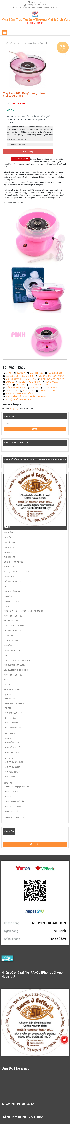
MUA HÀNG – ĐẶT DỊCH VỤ (14, 817)
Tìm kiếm (9, 831)
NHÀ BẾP (7, 537)
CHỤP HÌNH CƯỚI (12, 742)
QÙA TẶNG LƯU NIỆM (13, 713)
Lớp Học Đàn (10, 698)
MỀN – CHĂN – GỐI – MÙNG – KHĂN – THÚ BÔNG (23, 611)
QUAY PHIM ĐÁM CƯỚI (14, 762)
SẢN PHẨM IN (9, 734)
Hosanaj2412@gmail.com (36, 5)
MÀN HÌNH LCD (10, 596)
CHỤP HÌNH (8, 739)
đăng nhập (14, 408)
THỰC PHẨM (9, 567)
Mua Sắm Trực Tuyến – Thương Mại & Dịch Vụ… (35, 19)
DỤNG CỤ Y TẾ (9, 547)
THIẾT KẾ (8, 708)
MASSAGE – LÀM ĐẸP (12, 601)
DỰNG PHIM (10, 777)
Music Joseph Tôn (12, 811)
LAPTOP (7, 606)
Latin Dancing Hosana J (14, 703)
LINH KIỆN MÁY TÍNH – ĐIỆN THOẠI (17, 660)
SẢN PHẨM (8, 532)
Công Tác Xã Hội (11, 792)
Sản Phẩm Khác (14, 367)
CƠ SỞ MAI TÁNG (11, 723)
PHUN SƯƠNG (9, 577)
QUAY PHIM (8, 758)
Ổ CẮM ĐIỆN (9, 636)
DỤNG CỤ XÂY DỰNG (12, 591)
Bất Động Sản (10, 718)
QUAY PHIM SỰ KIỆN (13, 767)
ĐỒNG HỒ (8, 552)
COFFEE (7, 685)
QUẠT (6, 586)
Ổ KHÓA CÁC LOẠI (11, 641)
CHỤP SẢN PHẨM (12, 752)
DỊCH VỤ (7, 695)
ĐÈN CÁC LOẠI (9, 542)
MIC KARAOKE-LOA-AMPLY (14, 665)
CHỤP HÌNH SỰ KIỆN (13, 747)
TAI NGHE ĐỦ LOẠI (11, 621)
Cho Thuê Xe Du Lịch (13, 728)
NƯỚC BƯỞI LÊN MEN (12, 690)
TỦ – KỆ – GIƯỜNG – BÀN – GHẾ (16, 572)
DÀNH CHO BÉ (9, 557)
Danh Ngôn (9, 796)
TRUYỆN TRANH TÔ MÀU (14, 801)
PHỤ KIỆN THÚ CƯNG (12, 650)
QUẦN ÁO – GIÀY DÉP (12, 582)
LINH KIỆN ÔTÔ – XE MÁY (14, 626)
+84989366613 (36, 2)
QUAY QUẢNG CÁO (12, 772)
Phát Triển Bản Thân (13, 806)
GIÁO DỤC (8, 783)
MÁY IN (7, 655)
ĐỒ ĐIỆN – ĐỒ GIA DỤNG (13, 562)
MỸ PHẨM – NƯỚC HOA (13, 616)
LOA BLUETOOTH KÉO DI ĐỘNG (16, 670)
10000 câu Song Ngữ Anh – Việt (17, 787)
